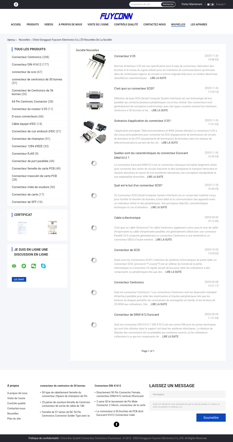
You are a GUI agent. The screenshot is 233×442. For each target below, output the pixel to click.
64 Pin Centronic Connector (29, 101)
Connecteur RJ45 (23, 153)
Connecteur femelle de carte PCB (33, 168)
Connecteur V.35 (124, 56)
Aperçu (11, 39)
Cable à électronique (127, 217)
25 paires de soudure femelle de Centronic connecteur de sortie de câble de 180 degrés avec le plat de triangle (66, 404)
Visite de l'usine (98, 24)
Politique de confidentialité (44, 438)
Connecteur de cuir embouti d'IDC (33, 131)
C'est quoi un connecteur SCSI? (134, 88)
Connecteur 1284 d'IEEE (27, 146)
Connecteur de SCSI (127, 250)
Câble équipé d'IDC (24, 124)
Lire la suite (158, 78)
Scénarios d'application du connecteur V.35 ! (142, 121)
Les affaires (199, 24)
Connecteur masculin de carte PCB (34, 176)
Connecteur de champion (28, 138)
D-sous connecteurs (25, 116)
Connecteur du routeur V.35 (29, 109)
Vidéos (48, 24)
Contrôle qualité (126, 24)
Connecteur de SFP (24, 202)
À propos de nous (70, 24)
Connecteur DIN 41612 (26, 64)
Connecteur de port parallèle (30, 161)
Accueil (16, 24)
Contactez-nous (154, 24)
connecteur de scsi (24, 72)
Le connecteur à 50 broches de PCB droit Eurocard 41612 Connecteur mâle (119, 413)
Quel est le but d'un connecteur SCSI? (138, 185)
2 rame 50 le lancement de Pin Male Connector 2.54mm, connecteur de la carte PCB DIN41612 (120, 404)
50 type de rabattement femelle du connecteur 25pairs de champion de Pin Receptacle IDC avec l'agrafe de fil (64, 395)
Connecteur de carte (25, 194)
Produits (33, 24)
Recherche (168, 4)
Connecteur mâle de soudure (30, 187)
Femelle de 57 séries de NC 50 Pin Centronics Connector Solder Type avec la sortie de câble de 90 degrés (66, 414)
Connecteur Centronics (27, 57)
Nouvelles (178, 24)
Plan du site (14, 418)
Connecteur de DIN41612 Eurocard (136, 314)
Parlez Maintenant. (192, 4)
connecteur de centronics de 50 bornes (37, 79)
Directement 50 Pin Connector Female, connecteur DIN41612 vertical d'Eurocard (119, 394)
